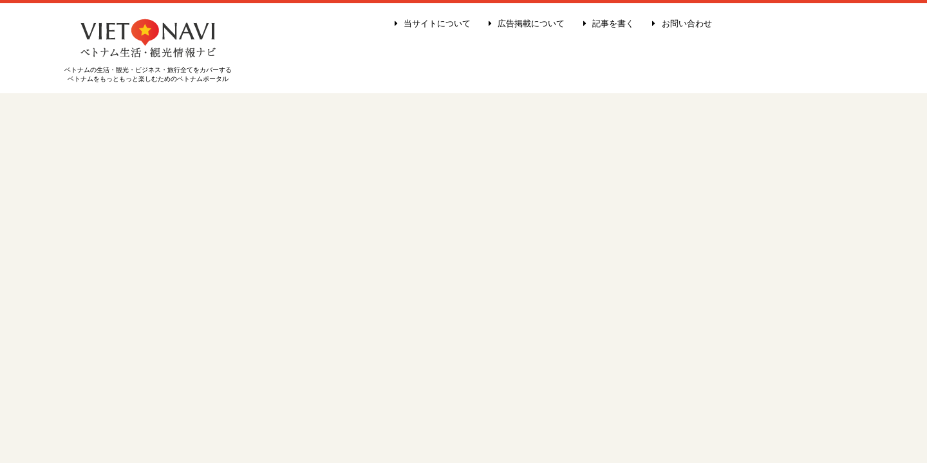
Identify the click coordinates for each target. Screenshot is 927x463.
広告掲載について (527, 23)
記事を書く (608, 23)
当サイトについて (433, 23)
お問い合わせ (681, 23)
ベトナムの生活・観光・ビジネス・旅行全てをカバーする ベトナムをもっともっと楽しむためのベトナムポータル (148, 70)
